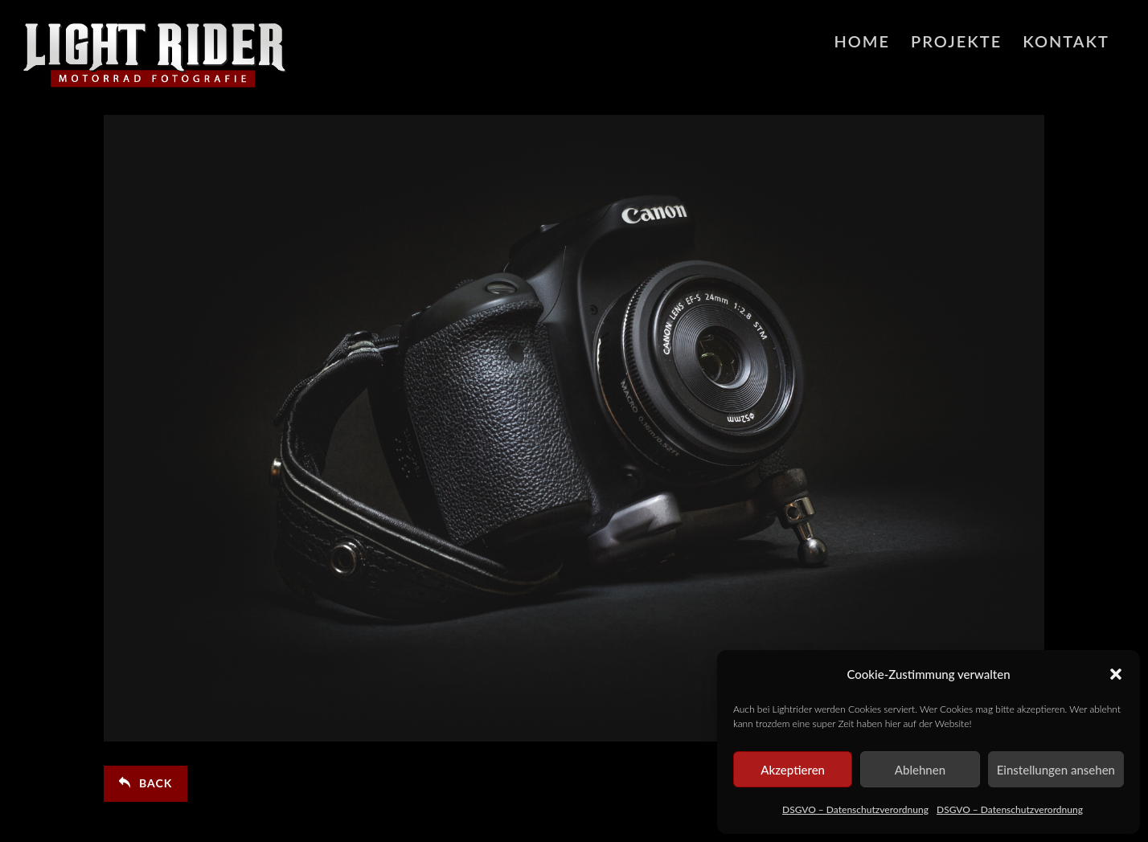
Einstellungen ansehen (1056, 769)
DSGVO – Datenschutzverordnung (855, 809)
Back (145, 783)
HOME (862, 41)
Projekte (956, 41)
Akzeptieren (793, 769)
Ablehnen (920, 769)
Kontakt (1066, 41)
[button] (1116, 674)
